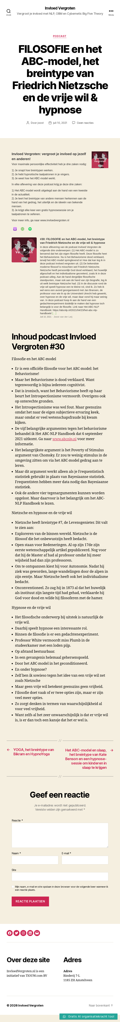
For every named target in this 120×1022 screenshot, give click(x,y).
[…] (54, 313)
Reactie (17, 827)
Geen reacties (85, 123)
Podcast (60, 36)
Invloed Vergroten (60, 8)
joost (40, 123)
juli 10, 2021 (59, 123)
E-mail (66, 860)
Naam (16, 860)
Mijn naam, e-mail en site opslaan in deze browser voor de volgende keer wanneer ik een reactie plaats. (61, 896)
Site (14, 877)
